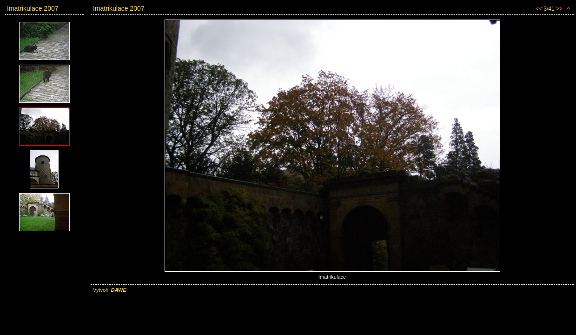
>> (559, 9)
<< (539, 9)
